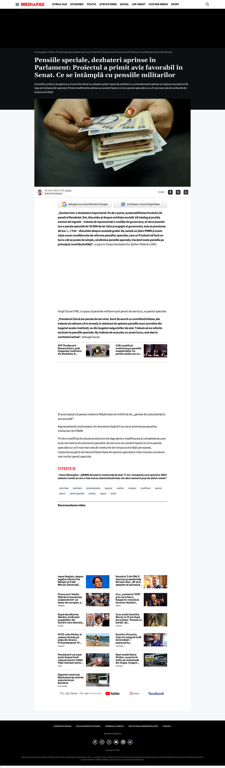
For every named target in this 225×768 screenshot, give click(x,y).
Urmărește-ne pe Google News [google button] (140, 204)
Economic (77, 4)
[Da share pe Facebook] (170, 192)
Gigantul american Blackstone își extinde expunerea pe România (71, 678)
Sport (175, 4)
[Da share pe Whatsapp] (186, 192)
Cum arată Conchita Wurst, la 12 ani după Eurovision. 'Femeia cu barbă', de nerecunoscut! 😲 (129, 618)
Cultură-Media (158, 4)
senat (113, 493)
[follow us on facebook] (156, 693)
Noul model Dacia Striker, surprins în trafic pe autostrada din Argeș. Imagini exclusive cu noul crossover (127, 658)
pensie (158, 488)
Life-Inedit (138, 4)
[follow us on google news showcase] (91, 694)
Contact (167, 726)
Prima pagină (40, 52)
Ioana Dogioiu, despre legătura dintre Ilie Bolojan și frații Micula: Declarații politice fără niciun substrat (70, 580)
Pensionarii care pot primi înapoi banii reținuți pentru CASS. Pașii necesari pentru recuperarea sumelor (70, 658)
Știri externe (108, 4)
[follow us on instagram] (134, 694)
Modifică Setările (112, 733)
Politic (91, 4)
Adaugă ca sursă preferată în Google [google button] (85, 204)
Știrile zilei (59, 4)
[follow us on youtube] (112, 694)
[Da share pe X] (178, 192)
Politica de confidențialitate (143, 726)
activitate (63, 488)
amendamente (93, 488)
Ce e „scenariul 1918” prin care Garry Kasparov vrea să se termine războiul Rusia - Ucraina (128, 598)
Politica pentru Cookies (88, 726)
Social (124, 4)
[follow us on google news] (69, 694)
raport (103, 493)
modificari (145, 488)
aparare (108, 488)
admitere (77, 488)
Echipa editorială (62, 726)
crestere (132, 488)
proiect (92, 493)
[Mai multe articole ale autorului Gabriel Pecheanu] (40, 192)
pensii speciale (77, 493)
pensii (62, 493)
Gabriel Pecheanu (53, 193)
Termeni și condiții (114, 726)
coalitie (120, 488)
